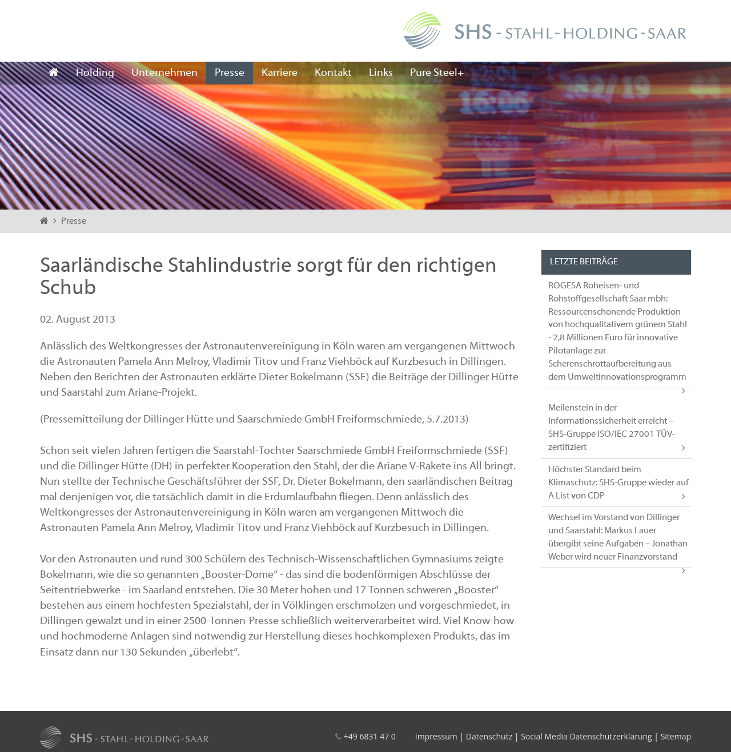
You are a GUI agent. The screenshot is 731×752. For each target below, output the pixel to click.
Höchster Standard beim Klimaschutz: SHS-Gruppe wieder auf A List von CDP (618, 483)
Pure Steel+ (437, 73)
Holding (95, 73)
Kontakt (333, 73)
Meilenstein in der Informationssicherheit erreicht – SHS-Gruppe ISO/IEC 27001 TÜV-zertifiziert (611, 428)
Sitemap (676, 736)
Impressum (436, 736)
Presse (229, 73)
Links (381, 73)
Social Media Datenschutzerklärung (586, 736)
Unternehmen (164, 73)
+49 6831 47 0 (370, 736)
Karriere (280, 73)
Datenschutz (489, 736)
